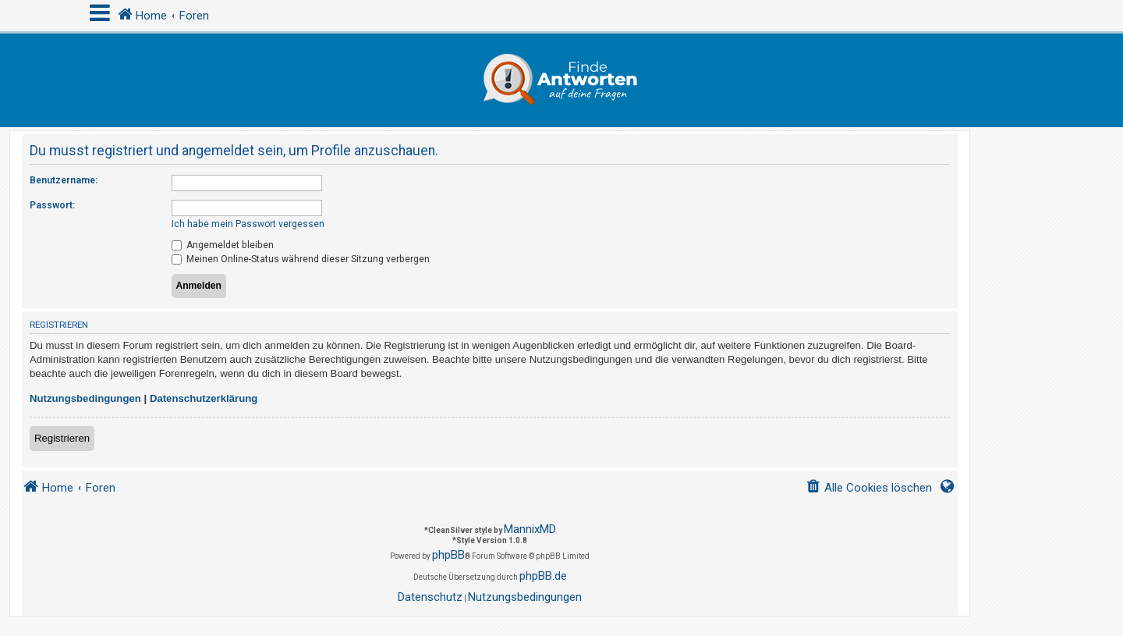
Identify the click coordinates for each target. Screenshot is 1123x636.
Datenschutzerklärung (204, 398)
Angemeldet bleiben (223, 245)
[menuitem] (869, 488)
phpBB (448, 555)
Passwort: (52, 205)
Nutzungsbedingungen (85, 398)
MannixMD (530, 529)
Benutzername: (63, 180)
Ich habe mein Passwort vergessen (248, 224)
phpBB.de (543, 576)
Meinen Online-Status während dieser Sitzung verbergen (301, 259)
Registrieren (62, 438)
